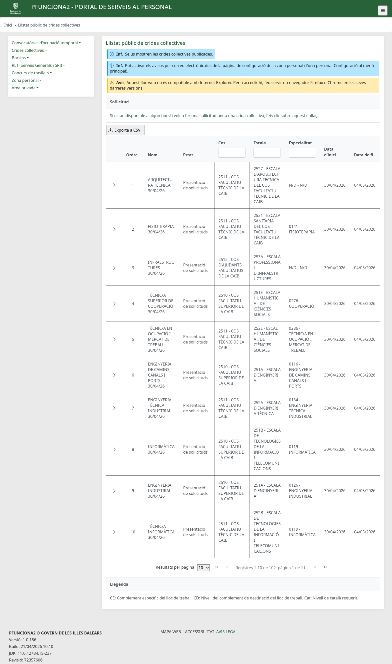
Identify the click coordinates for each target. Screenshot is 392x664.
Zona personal (25, 80)
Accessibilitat (199, 631)
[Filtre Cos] (232, 153)
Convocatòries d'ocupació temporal (45, 43)
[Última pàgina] (325, 567)
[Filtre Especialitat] (302, 153)
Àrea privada (24, 88)
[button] (114, 185)
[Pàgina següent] (315, 567)
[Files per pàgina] (203, 567)
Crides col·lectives (28, 50)
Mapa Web (170, 631)
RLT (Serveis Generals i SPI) (37, 65)
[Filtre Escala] (267, 153)
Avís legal (227, 631)
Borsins (19, 58)
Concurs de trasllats (30, 73)
